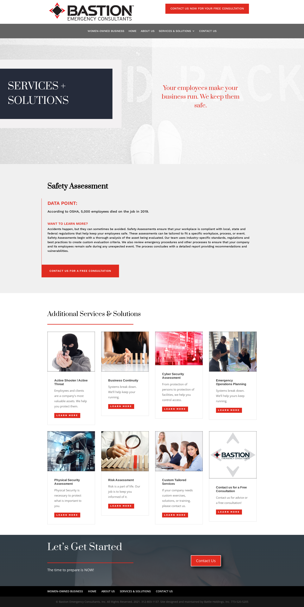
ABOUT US (148, 31)
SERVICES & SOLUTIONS (175, 31)
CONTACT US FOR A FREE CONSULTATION (80, 270)
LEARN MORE (67, 415)
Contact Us (206, 560)
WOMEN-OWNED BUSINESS (106, 31)
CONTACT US (208, 31)
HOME (132, 31)
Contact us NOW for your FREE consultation (207, 8)
